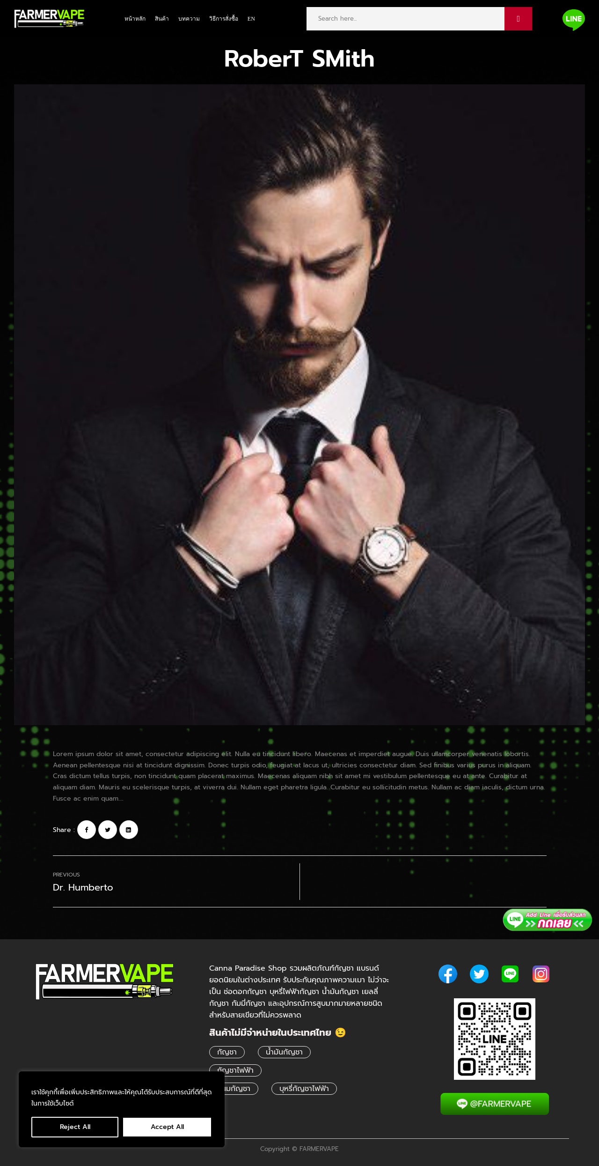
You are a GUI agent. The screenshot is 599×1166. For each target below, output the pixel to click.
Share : (64, 830)
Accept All (167, 1127)
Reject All (75, 1127)
